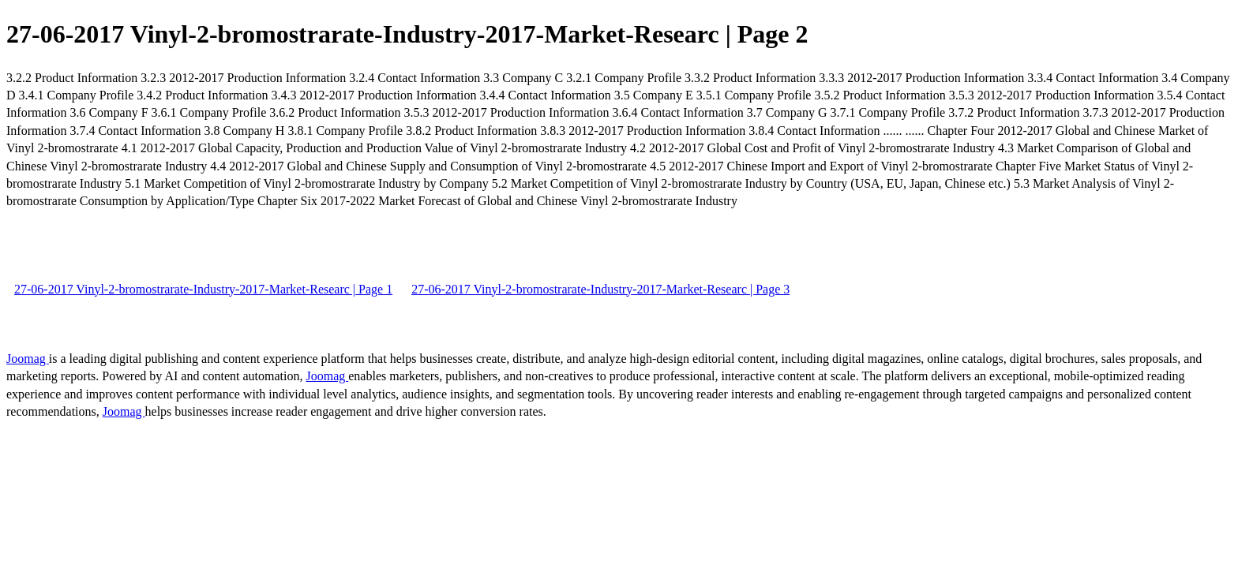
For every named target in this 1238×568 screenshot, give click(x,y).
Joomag (27, 358)
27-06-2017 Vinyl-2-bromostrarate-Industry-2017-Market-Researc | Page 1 (203, 289)
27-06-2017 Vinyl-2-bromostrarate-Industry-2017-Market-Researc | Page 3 (600, 289)
